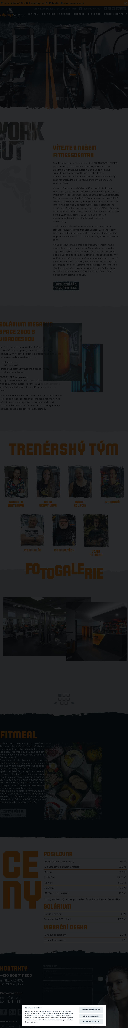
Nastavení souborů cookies (91, 1021)
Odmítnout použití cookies (91, 1016)
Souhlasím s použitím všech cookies (91, 1010)
